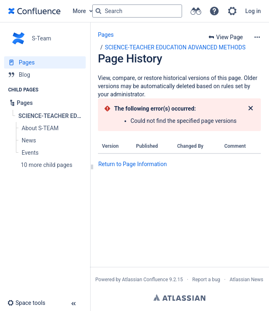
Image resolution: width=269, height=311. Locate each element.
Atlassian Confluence (145, 279)
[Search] (98, 11)
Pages (106, 34)
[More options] (257, 37)
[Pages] (45, 62)
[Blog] (45, 75)
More (79, 11)
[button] (214, 11)
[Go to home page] (34, 11)
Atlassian (179, 297)
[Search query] (137, 11)
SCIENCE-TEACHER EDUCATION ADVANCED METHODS (175, 47)
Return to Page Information (132, 164)
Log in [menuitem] (253, 11)
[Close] (251, 108)
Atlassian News (246, 279)
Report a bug (206, 279)
